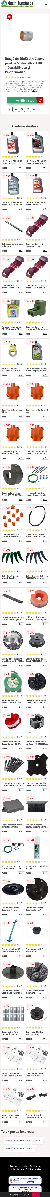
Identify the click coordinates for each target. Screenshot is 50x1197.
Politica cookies (33, 1169)
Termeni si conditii (19, 1166)
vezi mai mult (32, 91)
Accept (36, 1194)
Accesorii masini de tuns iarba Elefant (23, 1140)
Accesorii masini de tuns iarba (19, 1148)
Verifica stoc (29, 100)
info (21, 168)
